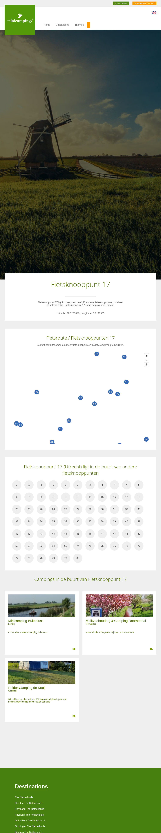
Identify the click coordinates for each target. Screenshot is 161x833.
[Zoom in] (146, 355)
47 (102, 533)
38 (102, 521)
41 (138, 521)
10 (77, 497)
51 (29, 546)
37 (90, 521)
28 (65, 509)
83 (77, 558)
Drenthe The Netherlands (28, 803)
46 (90, 533)
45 (77, 533)
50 (16, 546)
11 (90, 497)
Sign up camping (121, 3)
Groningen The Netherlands (30, 826)
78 (29, 558)
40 (126, 521)
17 (126, 497)
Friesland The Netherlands (29, 814)
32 (126, 509)
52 (41, 546)
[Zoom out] (146, 360)
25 (29, 509)
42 (16, 533)
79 (53, 558)
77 (138, 546)
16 (114, 497)
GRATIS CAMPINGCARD (144, 3)
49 (138, 533)
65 (65, 546)
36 (77, 521)
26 (41, 509)
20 (16, 509)
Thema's (79, 25)
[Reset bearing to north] (146, 364)
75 (90, 546)
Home (47, 25)
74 (77, 546)
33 (138, 509)
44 (65, 533)
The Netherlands (24, 797)
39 (114, 521)
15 (102, 497)
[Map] (83, 398)
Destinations (62, 25)
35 (53, 521)
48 (126, 533)
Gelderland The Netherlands (30, 820)
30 (102, 509)
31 (114, 509)
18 (138, 497)
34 (29, 521)
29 (77, 509)
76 (114, 546)
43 (41, 533)
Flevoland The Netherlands (29, 809)
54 (53, 546)
